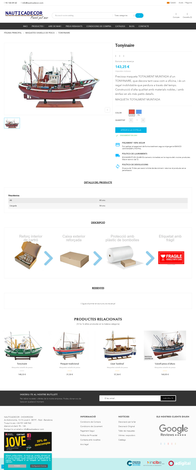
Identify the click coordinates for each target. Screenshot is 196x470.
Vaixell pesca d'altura (169, 363)
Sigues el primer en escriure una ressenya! (98, 304)
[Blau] (139, 113)
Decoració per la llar (127, 422)
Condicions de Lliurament (91, 426)
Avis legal (84, 444)
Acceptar (17, 466)
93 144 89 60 (11, 3)
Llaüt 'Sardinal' (122, 363)
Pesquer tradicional (74, 363)
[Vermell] (132, 113)
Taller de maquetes (126, 431)
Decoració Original (126, 426)
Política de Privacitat (88, 435)
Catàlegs (122, 440)
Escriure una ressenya (124, 61)
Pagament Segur (87, 431)
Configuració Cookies (39, 466)
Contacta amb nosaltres (90, 440)
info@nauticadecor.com (32, 3)
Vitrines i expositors (126, 435)
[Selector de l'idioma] (171, 2)
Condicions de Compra (90, 422)
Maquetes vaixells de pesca (26, 367)
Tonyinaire (27, 363)
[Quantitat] (137, 120)
